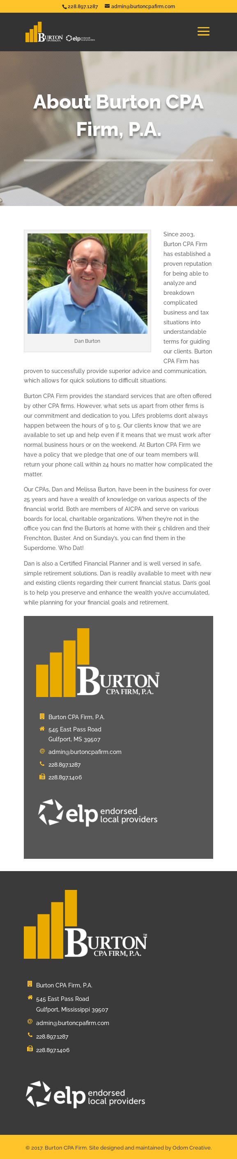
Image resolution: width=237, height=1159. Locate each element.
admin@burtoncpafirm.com (85, 752)
